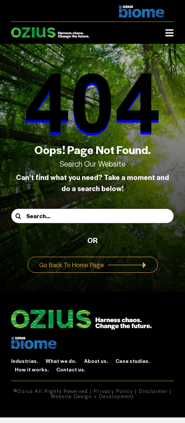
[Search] (18, 216)
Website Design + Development (92, 396)
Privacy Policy (113, 390)
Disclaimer (153, 390)
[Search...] (92, 216)
